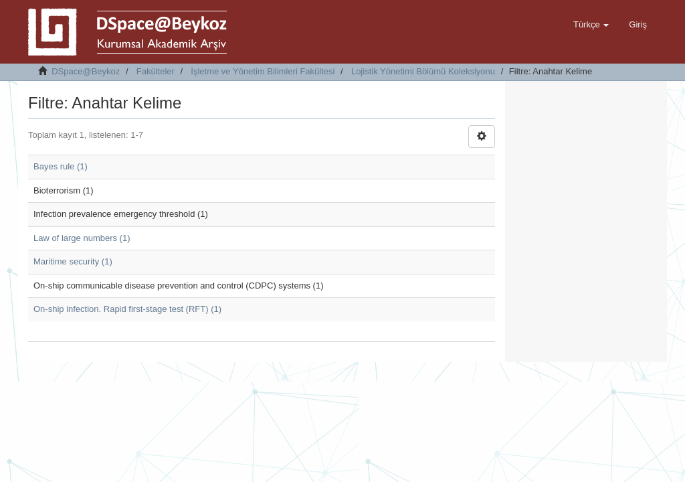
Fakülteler (155, 71)
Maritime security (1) (72, 261)
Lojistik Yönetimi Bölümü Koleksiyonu (423, 71)
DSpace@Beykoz (86, 71)
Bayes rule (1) (60, 166)
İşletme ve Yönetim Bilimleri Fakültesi (262, 71)
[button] (591, 25)
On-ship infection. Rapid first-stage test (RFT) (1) (127, 309)
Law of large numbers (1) (81, 238)
